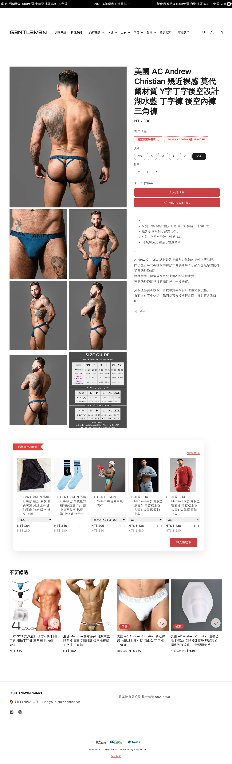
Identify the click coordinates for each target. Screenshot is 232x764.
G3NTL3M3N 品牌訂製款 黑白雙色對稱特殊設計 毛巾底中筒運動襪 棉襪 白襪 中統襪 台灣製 (70, 505)
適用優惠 (140, 131)
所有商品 (60, 32)
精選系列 (76, 32)
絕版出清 (165, 32)
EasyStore (140, 749)
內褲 (110, 32)
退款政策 (116, 756)
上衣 (123, 32)
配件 (149, 32)
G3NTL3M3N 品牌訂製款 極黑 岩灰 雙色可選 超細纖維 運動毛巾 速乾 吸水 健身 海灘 (34, 505)
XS (140, 156)
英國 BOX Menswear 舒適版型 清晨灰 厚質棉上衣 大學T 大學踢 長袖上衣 (145, 505)
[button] (204, 32)
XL (185, 156)
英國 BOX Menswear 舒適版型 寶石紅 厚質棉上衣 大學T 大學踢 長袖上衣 (183, 505)
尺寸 (136, 148)
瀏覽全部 (193, 453)
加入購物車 (177, 192)
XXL (199, 156)
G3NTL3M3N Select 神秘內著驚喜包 (107, 501)
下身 (136, 32)
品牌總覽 (94, 32)
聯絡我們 (183, 32)
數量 (136, 164)
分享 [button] (139, 311)
